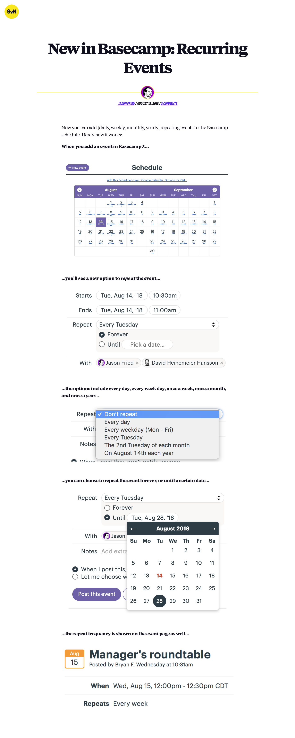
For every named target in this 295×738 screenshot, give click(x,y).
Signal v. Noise (12, 11)
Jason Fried (126, 103)
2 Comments (169, 103)
